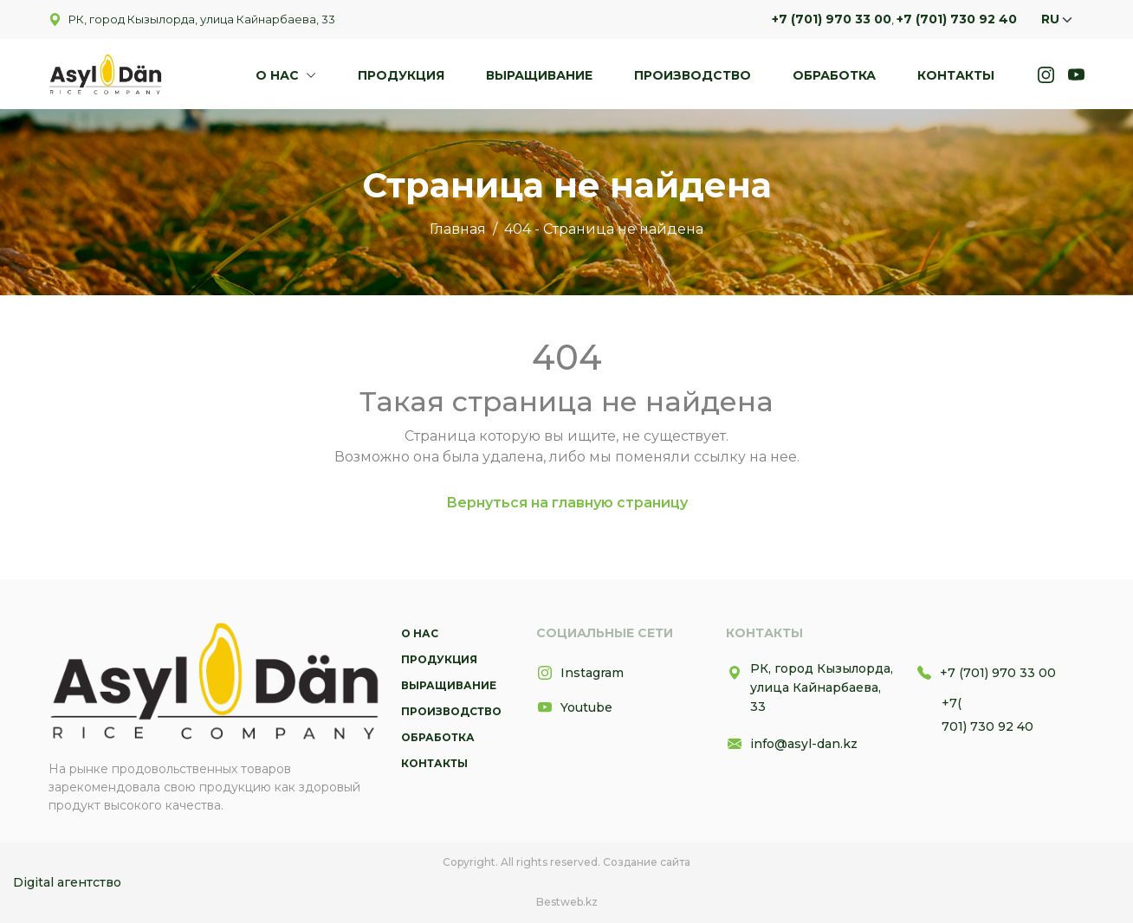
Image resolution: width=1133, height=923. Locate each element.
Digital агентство (67, 882)
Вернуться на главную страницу (567, 502)
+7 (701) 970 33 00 (831, 19)
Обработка (834, 75)
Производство (692, 75)
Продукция (401, 75)
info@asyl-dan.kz (792, 744)
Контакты (955, 75)
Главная (458, 229)
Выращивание (539, 75)
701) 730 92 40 (987, 726)
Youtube (574, 707)
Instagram (580, 673)
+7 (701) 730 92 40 (957, 19)
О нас (279, 75)
